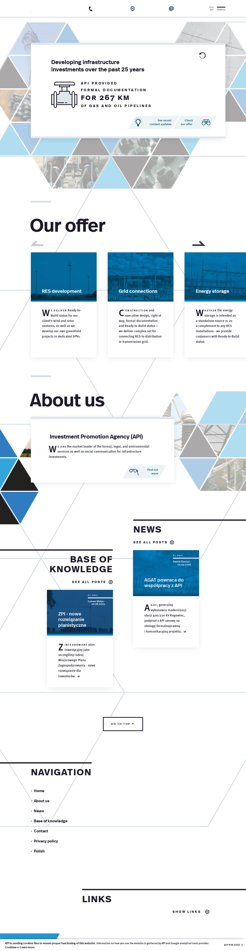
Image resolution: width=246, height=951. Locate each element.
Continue (11, 947)
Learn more (27, 947)
